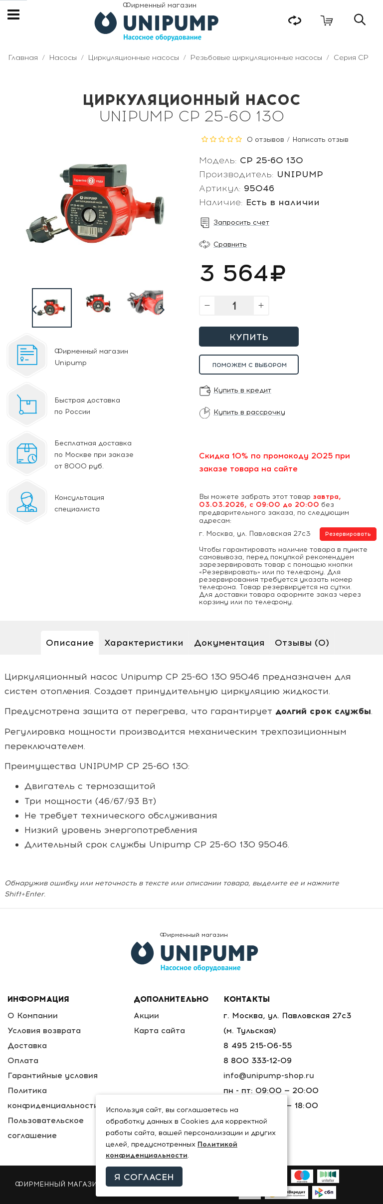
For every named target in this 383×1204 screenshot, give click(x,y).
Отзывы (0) (302, 642)
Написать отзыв (320, 139)
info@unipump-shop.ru (268, 1075)
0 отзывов (265, 139)
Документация (229, 642)
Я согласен (144, 1177)
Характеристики (144, 642)
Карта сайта (159, 1030)
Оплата (22, 1060)
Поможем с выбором (249, 365)
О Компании (32, 1015)
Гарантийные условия (52, 1075)
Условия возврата (44, 1030)
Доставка (27, 1045)
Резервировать (348, 534)
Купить (248, 337)
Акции (146, 1015)
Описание (70, 642)
